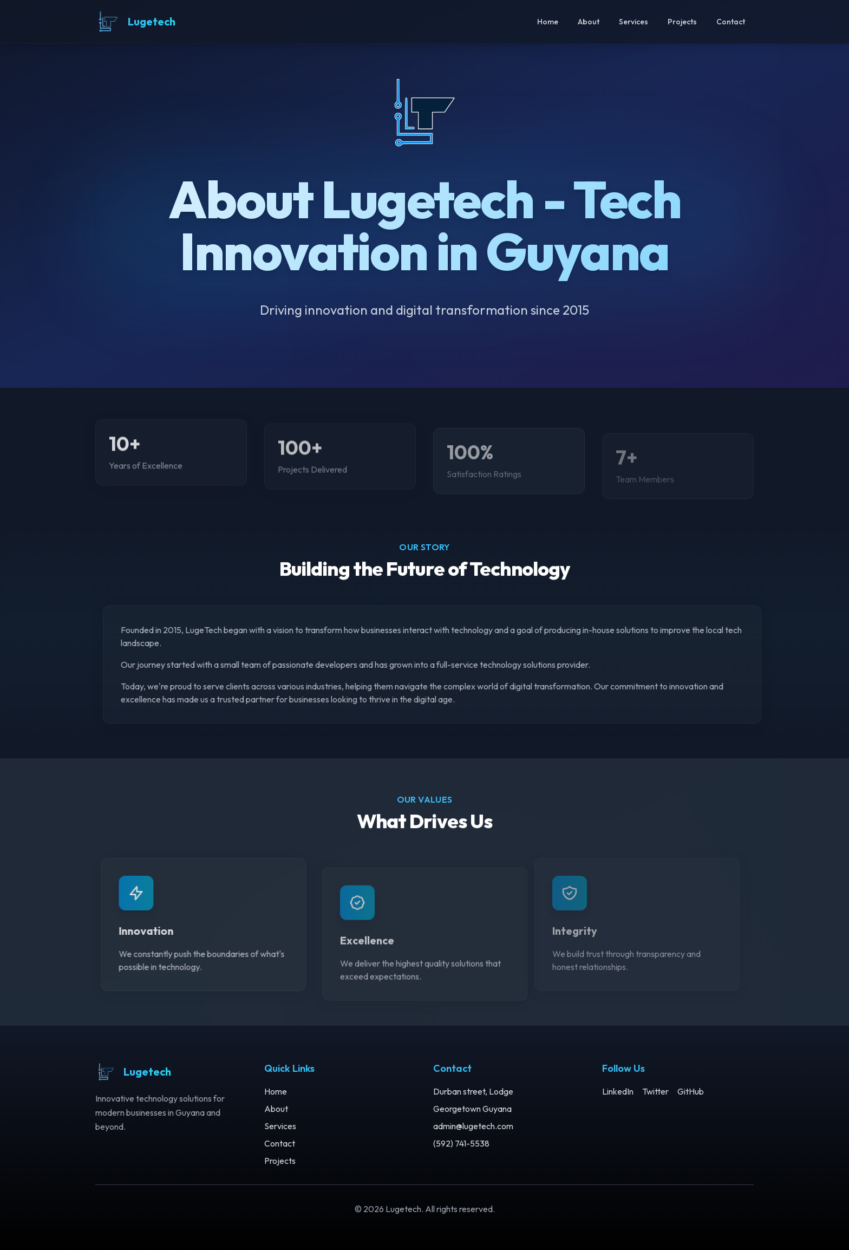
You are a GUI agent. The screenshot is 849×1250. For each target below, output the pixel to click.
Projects (682, 22)
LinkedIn (618, 1091)
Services (633, 22)
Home (547, 22)
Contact (730, 22)
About (588, 22)
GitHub (690, 1091)
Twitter (655, 1091)
